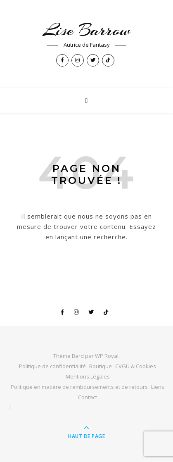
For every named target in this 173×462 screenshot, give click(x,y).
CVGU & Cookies (135, 366)
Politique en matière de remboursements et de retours (79, 387)
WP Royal (106, 356)
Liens (157, 387)
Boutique (100, 366)
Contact (87, 397)
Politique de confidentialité (52, 366)
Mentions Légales (88, 376)
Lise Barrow (86, 30)
